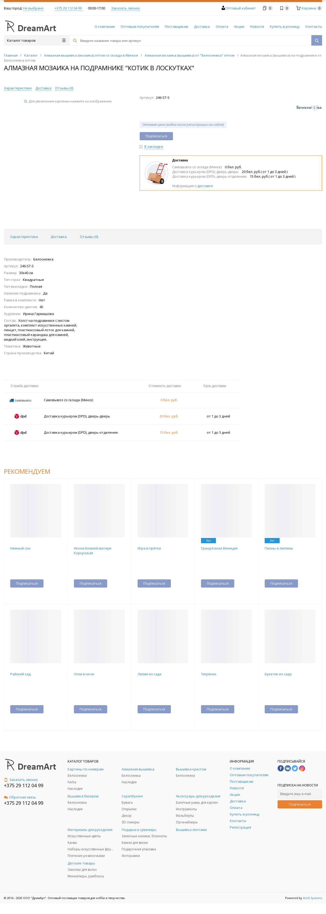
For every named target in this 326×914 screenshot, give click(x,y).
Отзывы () (64, 88)
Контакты (314, 26)
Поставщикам (176, 26)
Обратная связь (20, 797)
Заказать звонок (125, 8)
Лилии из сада (149, 674)
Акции (239, 26)
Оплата (222, 26)
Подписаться (300, 804)
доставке (205, 185)
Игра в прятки (149, 548)
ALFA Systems (312, 898)
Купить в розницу (285, 26)
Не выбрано (33, 8)
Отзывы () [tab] (89, 236)
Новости (257, 26)
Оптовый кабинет (240, 8)
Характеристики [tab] (24, 236)
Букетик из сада (278, 674)
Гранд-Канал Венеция (219, 548)
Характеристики (18, 88)
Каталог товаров (36, 40)
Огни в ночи (84, 674)
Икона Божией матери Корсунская (92, 550)
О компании (105, 26)
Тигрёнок (208, 674)
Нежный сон (20, 548)
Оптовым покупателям (140, 26)
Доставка (202, 26)
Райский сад (20, 674)
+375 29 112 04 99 (69, 8)
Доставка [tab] (59, 236)
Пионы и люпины (279, 548)
